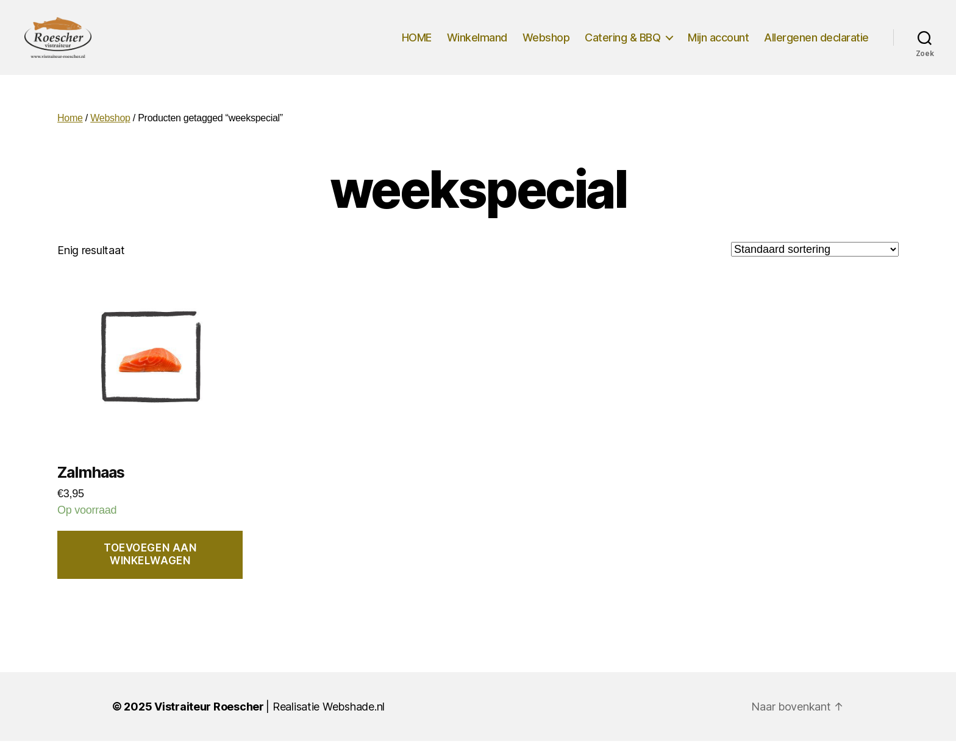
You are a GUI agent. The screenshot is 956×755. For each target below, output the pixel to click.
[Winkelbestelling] (815, 263)
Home (70, 132)
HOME (417, 44)
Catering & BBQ (622, 44)
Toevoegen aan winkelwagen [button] (150, 568)
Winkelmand (477, 44)
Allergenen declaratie (816, 44)
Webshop (546, 44)
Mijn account (718, 44)
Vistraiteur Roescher (209, 720)
